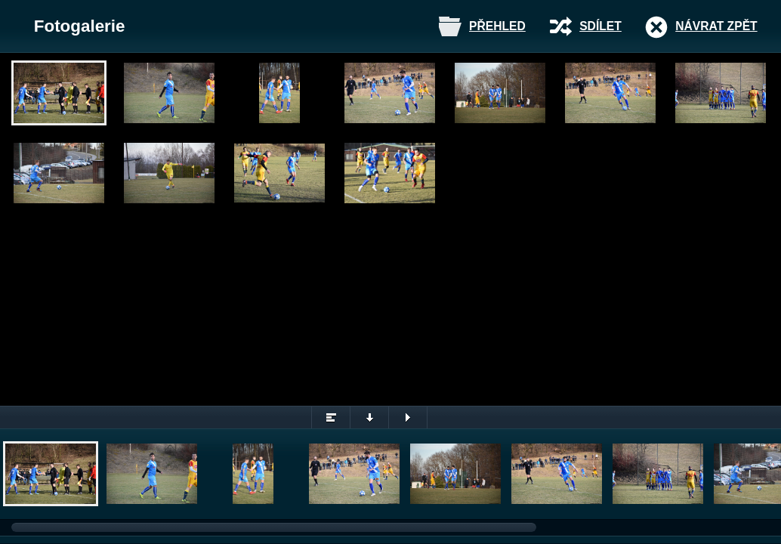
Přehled (497, 26)
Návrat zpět (716, 26)
